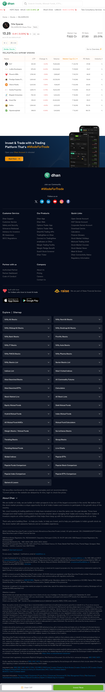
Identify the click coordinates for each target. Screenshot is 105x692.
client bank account (15, 550)
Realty (35, 27)
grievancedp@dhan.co (11, 560)
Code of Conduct (9, 276)
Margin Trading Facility (46, 245)
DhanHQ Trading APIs (45, 232)
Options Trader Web (45, 228)
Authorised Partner (10, 270)
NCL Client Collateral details (55, 669)
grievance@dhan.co (77, 558)
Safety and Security (10, 225)
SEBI (15, 667)
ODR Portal (46, 667)
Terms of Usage (23, 675)
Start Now (14, 159)
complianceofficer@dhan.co (80, 562)
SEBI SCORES (29, 580)
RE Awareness (8, 235)
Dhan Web (41, 222)
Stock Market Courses (80, 245)
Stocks (12, 17)
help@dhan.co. (41, 554)
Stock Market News (79, 248)
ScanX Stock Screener (45, 251)
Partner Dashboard (10, 273)
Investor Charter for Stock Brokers (62, 667)
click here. (27, 564)
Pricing (39, 273)
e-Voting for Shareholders (36, 669)
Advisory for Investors (11, 232)
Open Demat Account (80, 219)
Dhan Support (8, 219)
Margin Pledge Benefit (46, 248)
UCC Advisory (22, 669)
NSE (34, 34)
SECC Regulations (10, 238)
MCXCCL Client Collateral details (14, 671)
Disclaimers (33, 675)
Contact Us (41, 280)
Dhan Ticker (41, 255)
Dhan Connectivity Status (81, 255)
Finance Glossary (78, 235)
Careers (40, 276)
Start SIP (26, 687)
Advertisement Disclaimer (11, 678)
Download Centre (78, 228)
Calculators (75, 232)
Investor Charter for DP (82, 667)
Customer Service (10, 222)
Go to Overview (93, 49)
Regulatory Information (80, 258)
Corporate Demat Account (81, 225)
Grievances (52, 675)
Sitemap (17, 312)
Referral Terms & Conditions (30, 678)
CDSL (32, 667)
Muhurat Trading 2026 (80, 242)
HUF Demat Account (79, 222)
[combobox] (55, 3)
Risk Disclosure (90, 675)
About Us (40, 270)
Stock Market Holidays (80, 238)
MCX (98, 657)
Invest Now (78, 687)
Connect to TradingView (46, 238)
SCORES (38, 667)
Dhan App (41, 219)
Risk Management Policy (76, 675)
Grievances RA (61, 675)
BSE (38, 34)
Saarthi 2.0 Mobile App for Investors (52, 678)
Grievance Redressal (11, 228)
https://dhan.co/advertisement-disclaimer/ (56, 653)
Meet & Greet (76, 251)
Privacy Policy (42, 675)
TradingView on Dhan (45, 235)
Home (5, 17)
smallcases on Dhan (44, 242)
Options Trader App (44, 225)
